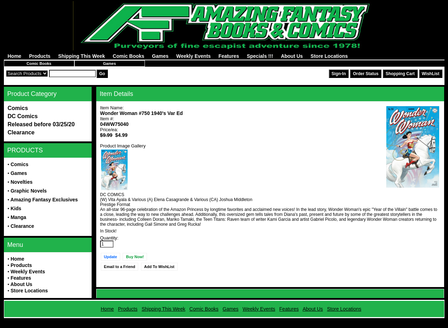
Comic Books (128, 56)
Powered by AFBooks (224, 320)
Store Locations (329, 56)
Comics (18, 108)
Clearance (21, 132)
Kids (16, 208)
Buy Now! (135, 257)
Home (15, 56)
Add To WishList (159, 267)
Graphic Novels (29, 191)
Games (160, 56)
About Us (292, 56)
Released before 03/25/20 (41, 124)
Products (39, 56)
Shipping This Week (81, 56)
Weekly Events (193, 56)
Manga (18, 217)
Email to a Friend (119, 267)
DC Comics (23, 116)
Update (110, 257)
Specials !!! (260, 56)
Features (229, 56)
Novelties (21, 182)
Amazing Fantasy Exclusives (44, 199)
